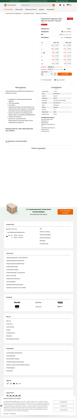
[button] (64, 5)
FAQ (41, 228)
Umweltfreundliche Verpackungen (15, 362)
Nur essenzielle (63, 409)
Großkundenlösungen (12, 266)
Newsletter (9, 336)
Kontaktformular (44, 243)
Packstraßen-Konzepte (12, 269)
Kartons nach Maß (11, 275)
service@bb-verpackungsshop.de (16, 232)
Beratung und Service (31, 9)
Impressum (6, 413)
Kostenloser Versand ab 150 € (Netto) (16, 287)
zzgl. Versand (44, 71)
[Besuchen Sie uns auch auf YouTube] (13, 383)
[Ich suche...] (37, 5)
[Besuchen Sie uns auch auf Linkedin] (16, 383)
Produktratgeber (10, 368)
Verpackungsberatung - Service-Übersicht (17, 257)
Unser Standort (10, 327)
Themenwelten (50, 9)
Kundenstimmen (10, 333)
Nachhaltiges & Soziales (12, 339)
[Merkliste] (60, 5)
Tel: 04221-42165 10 (14, 1)
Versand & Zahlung (45, 231)
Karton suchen (19, 9)
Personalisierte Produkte (12, 359)
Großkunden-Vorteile (62, 1)
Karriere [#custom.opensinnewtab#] (8, 330)
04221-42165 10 (12, 229)
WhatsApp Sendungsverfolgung (14, 284)
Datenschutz (13, 413)
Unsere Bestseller (10, 356)
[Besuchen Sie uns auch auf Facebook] (7, 383)
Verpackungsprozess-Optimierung (15, 260)
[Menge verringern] (42, 74)
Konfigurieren (63, 405)
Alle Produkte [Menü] (8, 9)
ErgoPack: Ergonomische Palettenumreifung (17, 365)
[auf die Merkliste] (47, 80)
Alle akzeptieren (63, 402)
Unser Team (9, 324)
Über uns (8, 321)
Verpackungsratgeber (45, 234)
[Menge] (47, 74)
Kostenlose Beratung (45, 237)
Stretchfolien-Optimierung (13, 278)
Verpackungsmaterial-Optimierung (15, 263)
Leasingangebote (10, 281)
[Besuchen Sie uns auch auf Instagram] (10, 383)
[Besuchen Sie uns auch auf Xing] (19, 383)
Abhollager (42, 240)
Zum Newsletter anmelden (65, 212)
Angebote (41, 9)
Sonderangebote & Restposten (14, 353)
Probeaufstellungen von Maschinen (15, 272)
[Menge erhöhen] (55, 74)
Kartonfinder (9, 371)
